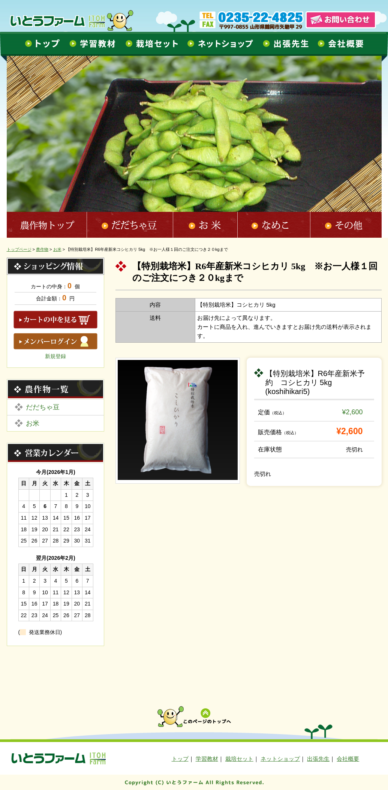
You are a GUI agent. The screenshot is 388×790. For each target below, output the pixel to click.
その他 (346, 225)
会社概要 (341, 43)
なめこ (274, 225)
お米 (205, 225)
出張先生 (286, 43)
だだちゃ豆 (130, 225)
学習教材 (92, 43)
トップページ (19, 249)
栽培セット (151, 43)
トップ (41, 43)
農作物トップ (47, 225)
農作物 (42, 249)
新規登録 (55, 356)
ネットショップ (220, 43)
